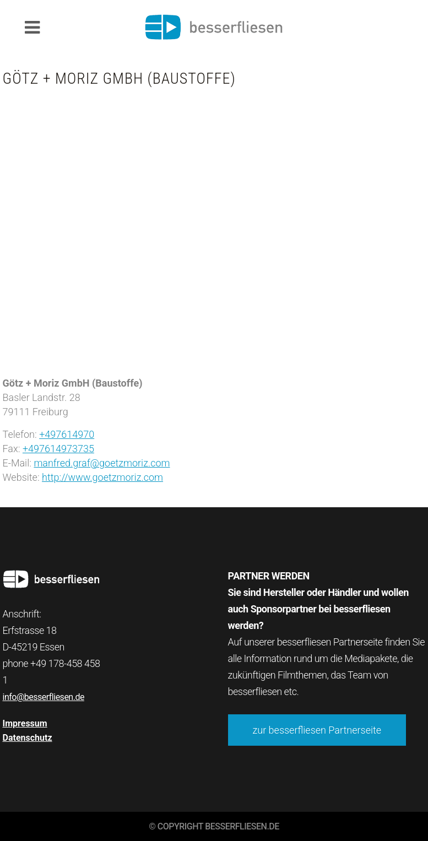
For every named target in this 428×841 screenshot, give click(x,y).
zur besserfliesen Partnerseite (317, 730)
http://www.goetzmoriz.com (102, 477)
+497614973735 (58, 448)
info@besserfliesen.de (43, 697)
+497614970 (66, 434)
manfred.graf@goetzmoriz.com (102, 463)
